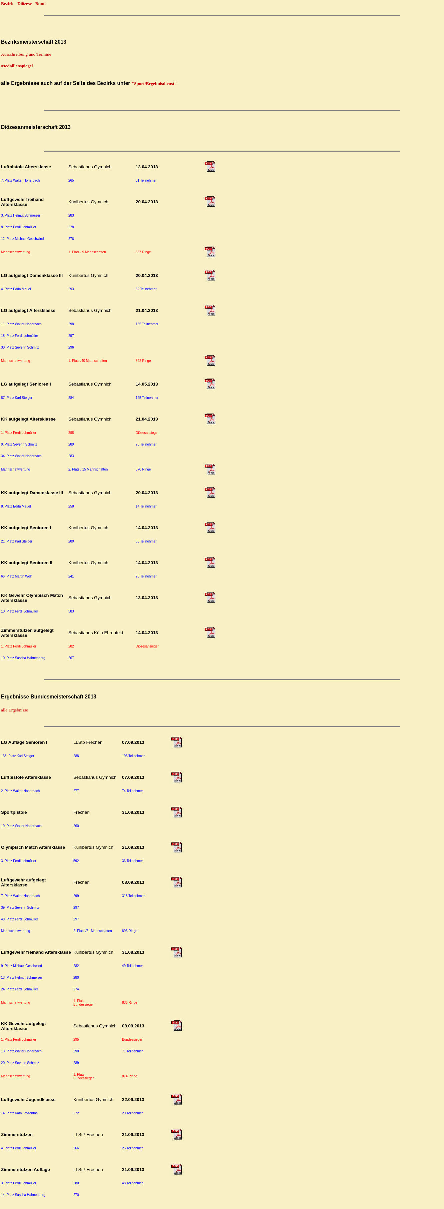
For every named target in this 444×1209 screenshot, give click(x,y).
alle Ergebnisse (14, 709)
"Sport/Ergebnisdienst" (154, 83)
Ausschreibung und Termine (26, 54)
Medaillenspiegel (17, 65)
